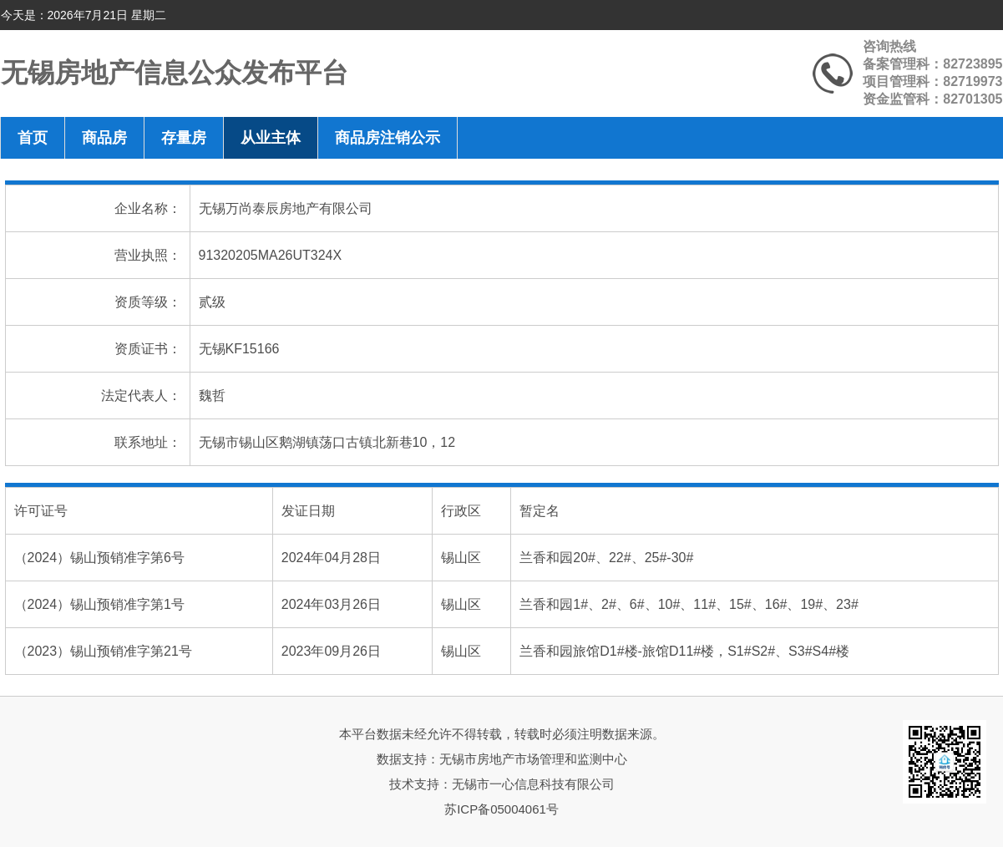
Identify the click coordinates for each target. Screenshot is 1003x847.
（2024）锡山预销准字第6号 (99, 557)
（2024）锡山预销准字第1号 (99, 604)
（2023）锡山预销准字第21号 (103, 651)
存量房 (183, 137)
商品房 (104, 137)
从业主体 (271, 137)
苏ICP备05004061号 (501, 809)
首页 (33, 137)
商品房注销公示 (387, 137)
